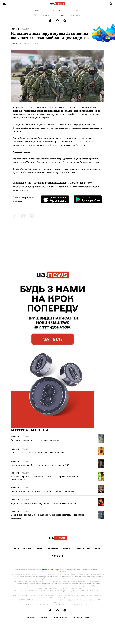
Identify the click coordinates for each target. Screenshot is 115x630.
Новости (15, 29)
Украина (25, 29)
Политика (52, 548)
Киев (39, 548)
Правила (44, 617)
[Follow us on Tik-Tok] (50, 20)
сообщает (73, 114)
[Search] (110, 3)
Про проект (30, 617)
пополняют (50, 158)
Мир (16, 548)
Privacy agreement (61, 617)
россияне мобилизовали (71, 186)
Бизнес (67, 548)
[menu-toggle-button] (4, 3)
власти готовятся (51, 168)
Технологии (82, 548)
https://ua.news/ (48, 570)
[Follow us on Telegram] (64, 20)
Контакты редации (81, 617)
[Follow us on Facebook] (57, 20)
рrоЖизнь (57, 556)
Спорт (97, 548)
